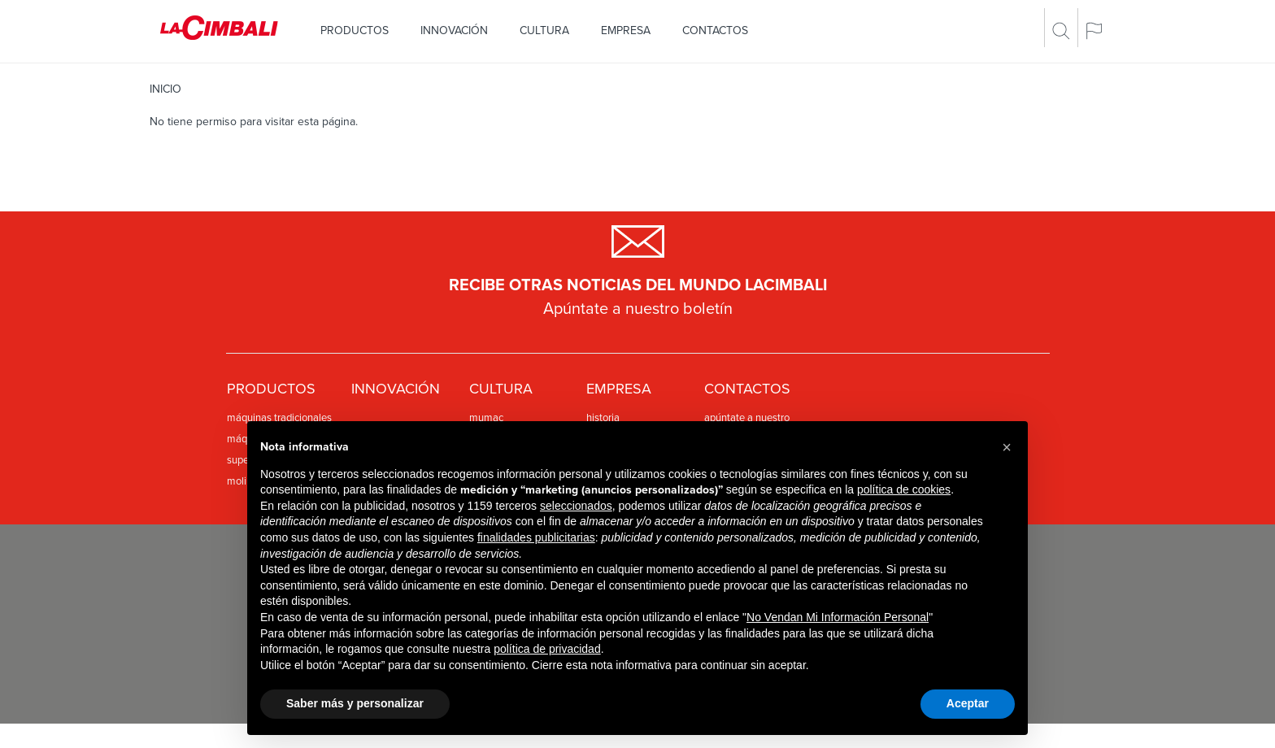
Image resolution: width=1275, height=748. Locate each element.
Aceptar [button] (967, 703)
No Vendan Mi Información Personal (837, 617)
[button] (1007, 447)
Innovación (454, 30)
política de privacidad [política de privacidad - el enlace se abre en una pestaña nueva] (547, 648)
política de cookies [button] (904, 489)
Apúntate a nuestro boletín (638, 309)
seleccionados (576, 505)
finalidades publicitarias (536, 537)
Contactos (715, 30)
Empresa (626, 30)
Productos (354, 30)
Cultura (544, 30)
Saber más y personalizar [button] (355, 703)
